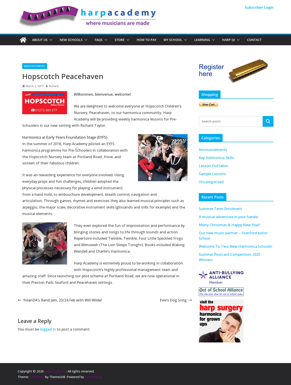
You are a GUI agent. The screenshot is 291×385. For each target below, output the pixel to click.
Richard (54, 86)
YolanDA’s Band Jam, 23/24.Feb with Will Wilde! (60, 300)
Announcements (34, 66)
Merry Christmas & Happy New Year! (229, 224)
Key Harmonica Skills (216, 157)
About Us (40, 40)
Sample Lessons (212, 173)
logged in (48, 329)
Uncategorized (211, 181)
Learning (202, 40)
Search (268, 121)
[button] (50, 40)
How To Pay (146, 40)
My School (173, 40)
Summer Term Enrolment (220, 208)
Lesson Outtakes (213, 165)
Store (120, 40)
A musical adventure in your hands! (228, 216)
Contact (254, 40)
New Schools (71, 40)
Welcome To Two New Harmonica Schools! (235, 246)
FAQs (99, 40)
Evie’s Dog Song (176, 300)
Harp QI (228, 40)
